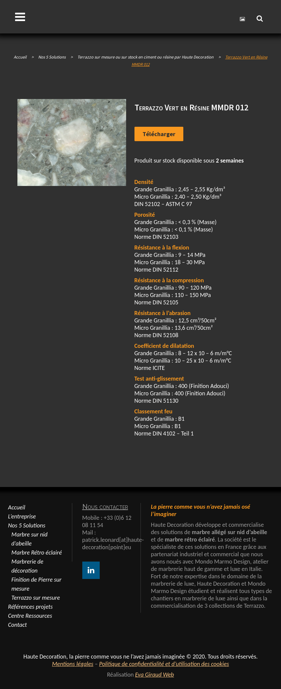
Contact (17, 624)
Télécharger (159, 134)
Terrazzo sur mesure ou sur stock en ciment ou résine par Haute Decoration (145, 57)
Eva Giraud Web (154, 674)
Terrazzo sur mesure (35, 597)
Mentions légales (72, 664)
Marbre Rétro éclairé (36, 552)
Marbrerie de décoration (27, 566)
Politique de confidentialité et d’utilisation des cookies (164, 664)
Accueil (20, 57)
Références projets (30, 606)
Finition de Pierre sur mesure (36, 584)
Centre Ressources (30, 615)
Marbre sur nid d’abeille (29, 539)
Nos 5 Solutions (26, 525)
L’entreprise (22, 516)
